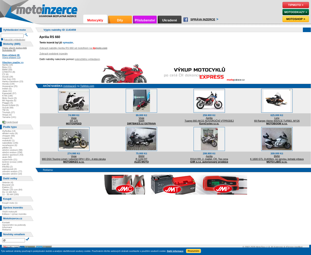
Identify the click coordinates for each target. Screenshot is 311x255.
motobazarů (69, 86)
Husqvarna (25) (9, 86)
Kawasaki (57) (9, 93)
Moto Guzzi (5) (9, 98)
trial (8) (5, 164)
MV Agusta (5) (9, 100)
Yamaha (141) (9, 117)
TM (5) (5, 110)
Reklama (6, 229)
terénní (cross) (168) (12, 162)
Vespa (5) (7, 115)
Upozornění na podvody (14, 225)
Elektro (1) (7, 187)
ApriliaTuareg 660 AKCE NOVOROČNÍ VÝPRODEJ (209, 119)
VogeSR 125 (74, 119)
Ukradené (169, 20)
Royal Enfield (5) (10, 105)
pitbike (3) (7, 147)
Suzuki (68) (7, 107)
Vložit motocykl (9, 211)
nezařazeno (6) (9, 145)
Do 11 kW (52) (9, 192)
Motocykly (95, 20)
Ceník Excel (12, 122)
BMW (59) (7, 69)
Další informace (175, 251)
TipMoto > (295, 5)
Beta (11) (6, 67)
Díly (120, 20)
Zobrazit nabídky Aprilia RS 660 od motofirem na (73, 48)
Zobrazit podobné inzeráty (53, 53)
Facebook (185, 19)
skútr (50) (7, 157)
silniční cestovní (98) (12, 150)
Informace (7, 227)
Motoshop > (295, 19)
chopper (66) (8, 136)
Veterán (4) (7, 182)
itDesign (290, 247)
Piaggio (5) (7, 103)
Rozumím (193, 250)
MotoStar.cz (262, 247)
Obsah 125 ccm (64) (12, 189)
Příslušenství (145, 20)
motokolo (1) (8, 140)
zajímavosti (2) (9, 169)
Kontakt (6, 222)
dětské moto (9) (10, 133)
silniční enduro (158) (12, 152)
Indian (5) (7, 88)
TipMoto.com (87, 86)
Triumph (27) (8, 112)
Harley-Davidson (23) (12, 81)
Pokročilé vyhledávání (14, 39)
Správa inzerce (202, 19)
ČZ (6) (5, 74)
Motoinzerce (24, 10)
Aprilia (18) (7, 65)
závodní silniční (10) (12, 174)
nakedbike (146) (10, 143)
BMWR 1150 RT (141, 157)
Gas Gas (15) (8, 79)
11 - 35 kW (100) (10, 194)
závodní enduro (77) (12, 171)
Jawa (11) (7, 91)
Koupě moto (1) (9, 203)
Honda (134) (8, 84)
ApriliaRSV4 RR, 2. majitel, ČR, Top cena (209, 157)
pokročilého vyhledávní (87, 59)
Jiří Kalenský (277, 247)
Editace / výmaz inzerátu (14, 214)
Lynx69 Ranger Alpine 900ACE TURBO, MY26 (276, 119)
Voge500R (141, 119)
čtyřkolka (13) (8, 131)
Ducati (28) (7, 76)
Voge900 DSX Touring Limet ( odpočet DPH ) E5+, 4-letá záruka (74, 157)
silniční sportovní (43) (12, 155)
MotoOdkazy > (295, 12)
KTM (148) (7, 96)
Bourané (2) (8, 185)
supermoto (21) (9, 159)
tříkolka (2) (7, 166)
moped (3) (7, 138)
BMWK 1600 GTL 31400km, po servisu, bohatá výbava (277, 157)
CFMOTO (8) (8, 72)
